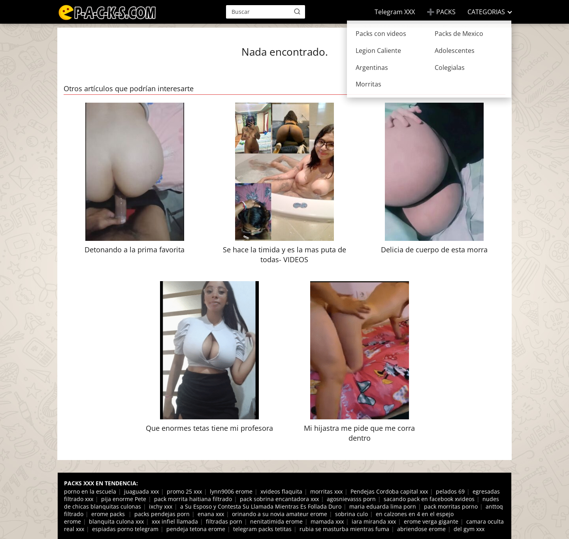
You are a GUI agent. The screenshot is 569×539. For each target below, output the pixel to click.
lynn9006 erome (231, 491)
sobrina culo (351, 514)
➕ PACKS (441, 12)
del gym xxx (469, 529)
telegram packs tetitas (262, 529)
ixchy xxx (160, 506)
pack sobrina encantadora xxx (279, 499)
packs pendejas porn (162, 514)
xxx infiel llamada (175, 521)
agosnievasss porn (351, 499)
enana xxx (211, 514)
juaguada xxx (141, 491)
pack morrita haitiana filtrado (193, 499)
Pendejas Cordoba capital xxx (389, 491)
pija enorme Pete (123, 499)
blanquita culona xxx (116, 521)
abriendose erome (421, 529)
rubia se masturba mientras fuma (344, 529)
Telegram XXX (395, 12)
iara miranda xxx (374, 521)
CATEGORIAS (486, 12)
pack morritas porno (451, 506)
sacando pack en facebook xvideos (429, 499)
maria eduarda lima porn (382, 506)
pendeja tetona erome (195, 529)
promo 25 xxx (184, 491)
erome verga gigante (431, 521)
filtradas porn (224, 521)
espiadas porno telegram (125, 529)
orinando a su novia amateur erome (279, 514)
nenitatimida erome (276, 521)
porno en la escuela (90, 491)
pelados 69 (450, 491)
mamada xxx (327, 521)
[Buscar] (297, 11)
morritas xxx (326, 491)
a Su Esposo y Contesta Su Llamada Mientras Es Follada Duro (260, 506)
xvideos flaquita (281, 491)
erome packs (108, 514)
